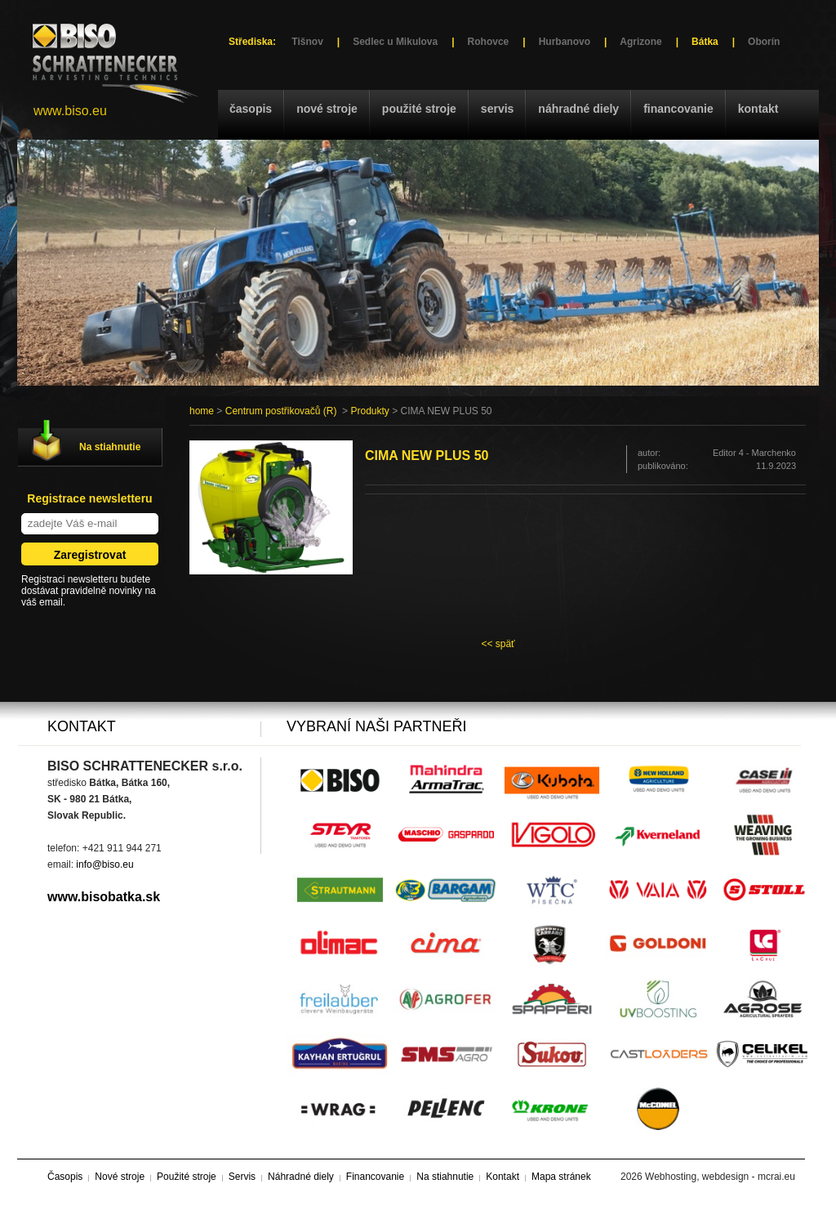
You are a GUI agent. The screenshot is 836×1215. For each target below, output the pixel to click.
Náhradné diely (578, 108)
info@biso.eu (104, 864)
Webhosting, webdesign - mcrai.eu (720, 1176)
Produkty (369, 411)
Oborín (764, 41)
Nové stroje (327, 108)
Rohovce (488, 41)
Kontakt (758, 108)
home (201, 411)
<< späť (497, 644)
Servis (497, 108)
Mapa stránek (561, 1176)
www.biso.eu (70, 111)
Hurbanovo (564, 41)
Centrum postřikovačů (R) (281, 411)
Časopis (250, 108)
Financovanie (678, 108)
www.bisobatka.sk (103, 897)
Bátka (704, 41)
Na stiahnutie (109, 447)
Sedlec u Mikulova (395, 41)
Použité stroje (419, 108)
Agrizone (640, 41)
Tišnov (306, 41)
